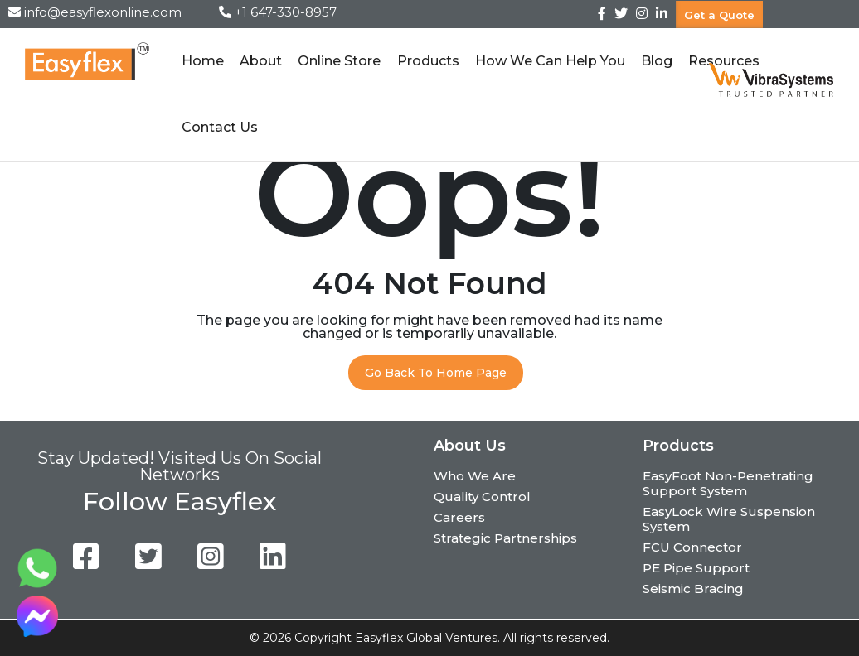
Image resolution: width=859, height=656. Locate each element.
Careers (459, 517)
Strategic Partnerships (505, 538)
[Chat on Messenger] (37, 632)
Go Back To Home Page (436, 372)
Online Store (339, 61)
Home (203, 61)
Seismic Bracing (693, 588)
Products (427, 61)
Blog (656, 61)
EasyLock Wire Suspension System (729, 519)
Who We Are (475, 476)
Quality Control (482, 496)
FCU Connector (692, 547)
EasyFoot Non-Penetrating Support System (728, 483)
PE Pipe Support (696, 568)
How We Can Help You (550, 61)
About (261, 61)
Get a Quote (719, 14)
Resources (724, 61)
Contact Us (220, 127)
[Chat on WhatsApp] (37, 584)
